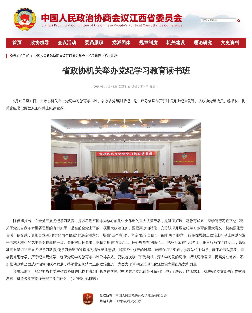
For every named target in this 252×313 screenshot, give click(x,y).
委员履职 (94, 42)
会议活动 (67, 42)
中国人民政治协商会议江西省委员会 (59, 55)
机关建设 (175, 42)
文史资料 (230, 42)
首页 (17, 42)
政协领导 (39, 42)
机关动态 (111, 55)
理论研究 (203, 42)
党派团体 (121, 42)
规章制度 (148, 42)
